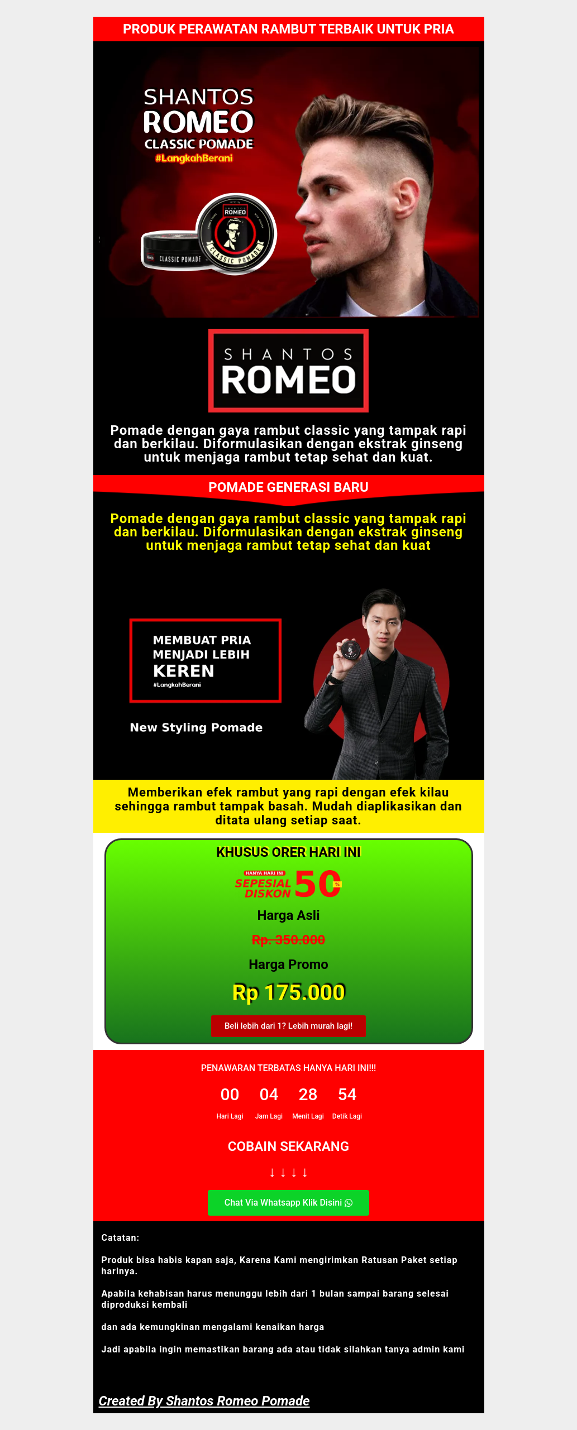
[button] (288, 1026)
